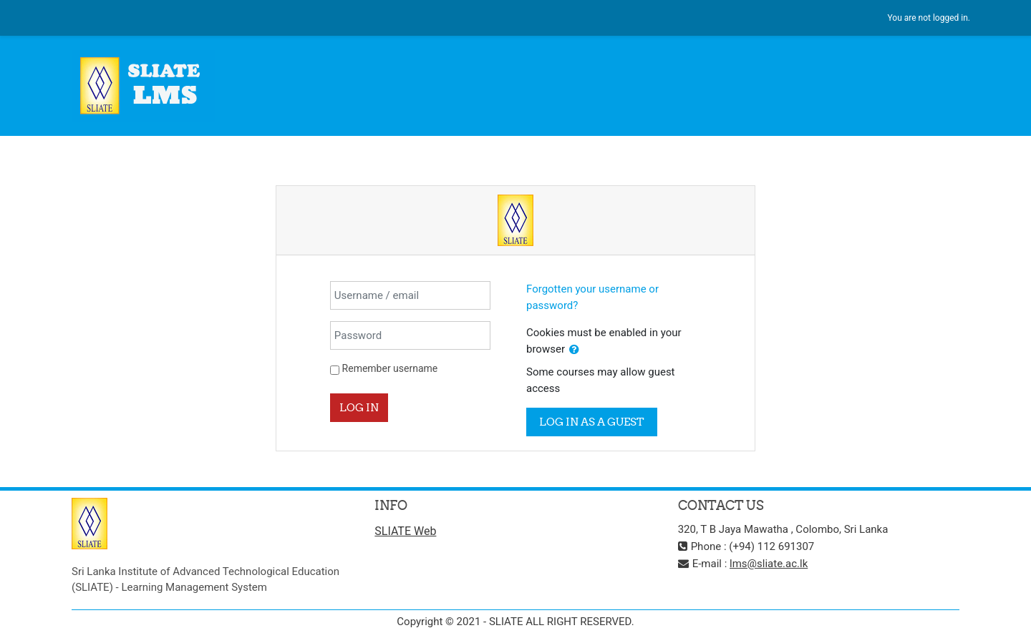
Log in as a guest (591, 421)
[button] (574, 350)
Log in (359, 407)
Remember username (390, 368)
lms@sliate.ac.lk (769, 563)
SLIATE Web (405, 531)
